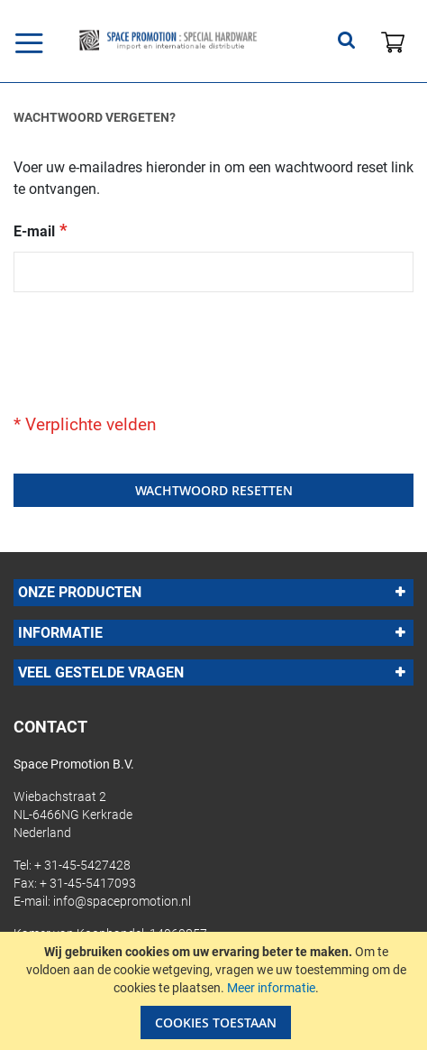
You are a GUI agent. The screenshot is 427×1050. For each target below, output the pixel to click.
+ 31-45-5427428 (82, 865)
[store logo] (168, 40)
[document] (216, 991)
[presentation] (150, 345)
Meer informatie (271, 988)
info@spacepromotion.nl (122, 901)
